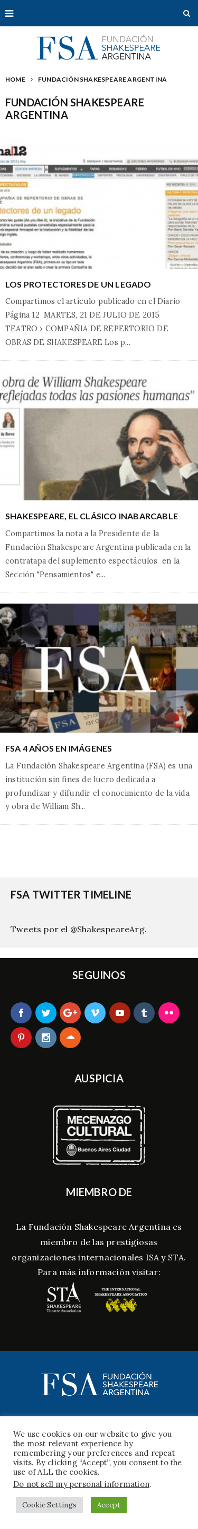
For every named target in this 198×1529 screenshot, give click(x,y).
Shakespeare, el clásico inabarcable (91, 516)
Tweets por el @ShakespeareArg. (79, 929)
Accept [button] (108, 1505)
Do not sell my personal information (81, 1484)
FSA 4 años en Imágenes (58, 748)
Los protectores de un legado (78, 284)
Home (15, 79)
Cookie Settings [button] (49, 1505)
